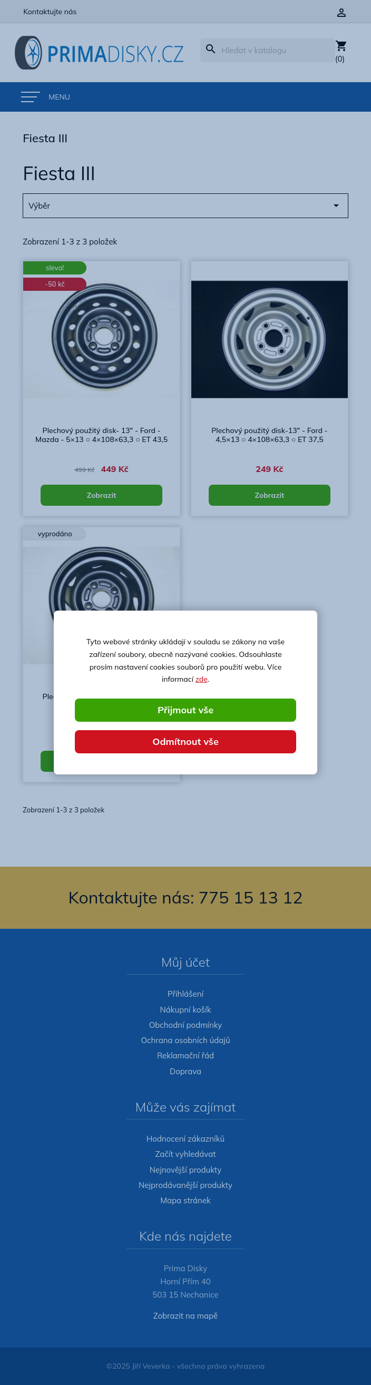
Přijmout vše (185, 710)
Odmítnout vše (185, 741)
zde (202, 679)
